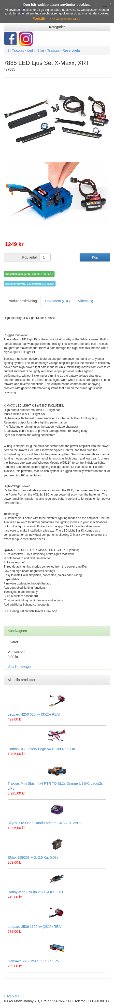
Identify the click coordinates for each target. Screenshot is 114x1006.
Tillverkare (11, 996)
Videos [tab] (85, 301)
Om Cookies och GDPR (66, 19)
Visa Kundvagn (19, 667)
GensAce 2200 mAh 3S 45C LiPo (33, 961)
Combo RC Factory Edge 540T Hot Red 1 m (41, 749)
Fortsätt (39, 19)
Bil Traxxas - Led (20, 50)
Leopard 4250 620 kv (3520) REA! (34, 714)
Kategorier (57, 27)
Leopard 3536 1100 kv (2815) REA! (35, 927)
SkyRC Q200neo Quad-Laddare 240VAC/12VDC (45, 823)
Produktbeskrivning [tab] (22, 301)
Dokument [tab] (57, 301)
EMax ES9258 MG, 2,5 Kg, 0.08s (33, 857)
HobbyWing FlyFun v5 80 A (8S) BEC (36, 892)
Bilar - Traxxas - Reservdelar (59, 50)
